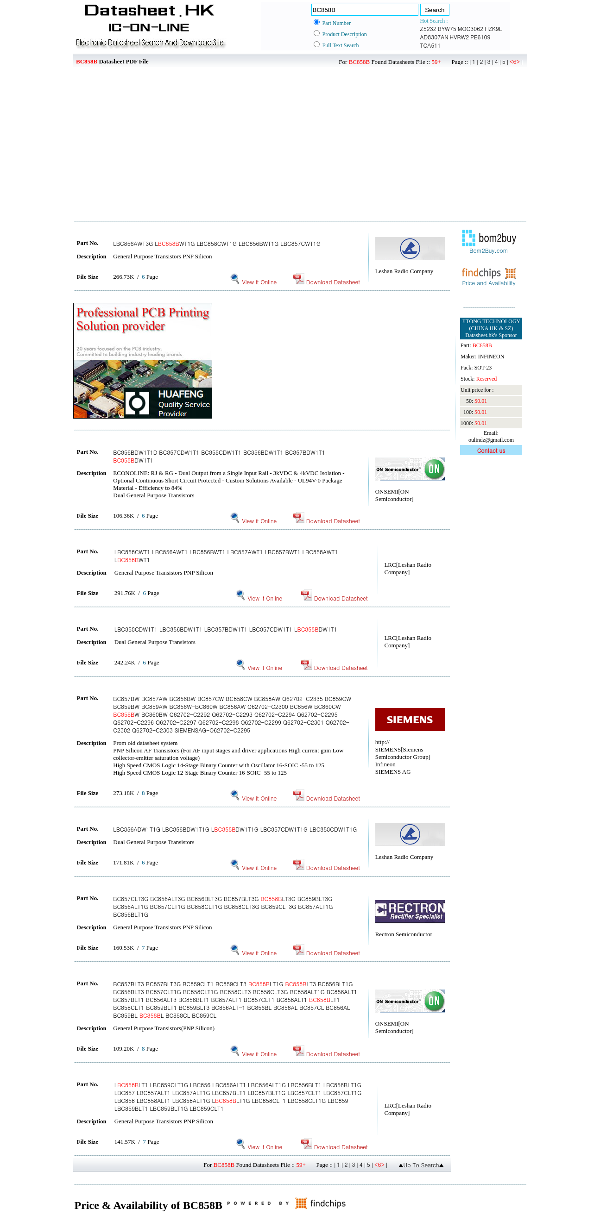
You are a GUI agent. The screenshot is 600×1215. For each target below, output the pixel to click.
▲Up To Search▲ (421, 1165)
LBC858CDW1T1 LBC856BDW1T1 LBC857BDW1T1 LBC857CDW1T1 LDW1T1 (225, 629)
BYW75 (447, 28)
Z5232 (428, 28)
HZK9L (493, 28)
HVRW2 (459, 37)
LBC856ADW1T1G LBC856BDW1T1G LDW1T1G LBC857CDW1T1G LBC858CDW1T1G (235, 829)
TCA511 (430, 45)
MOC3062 (470, 28)
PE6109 (480, 37)
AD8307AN (434, 37)
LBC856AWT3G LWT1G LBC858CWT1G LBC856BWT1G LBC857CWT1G (217, 243)
